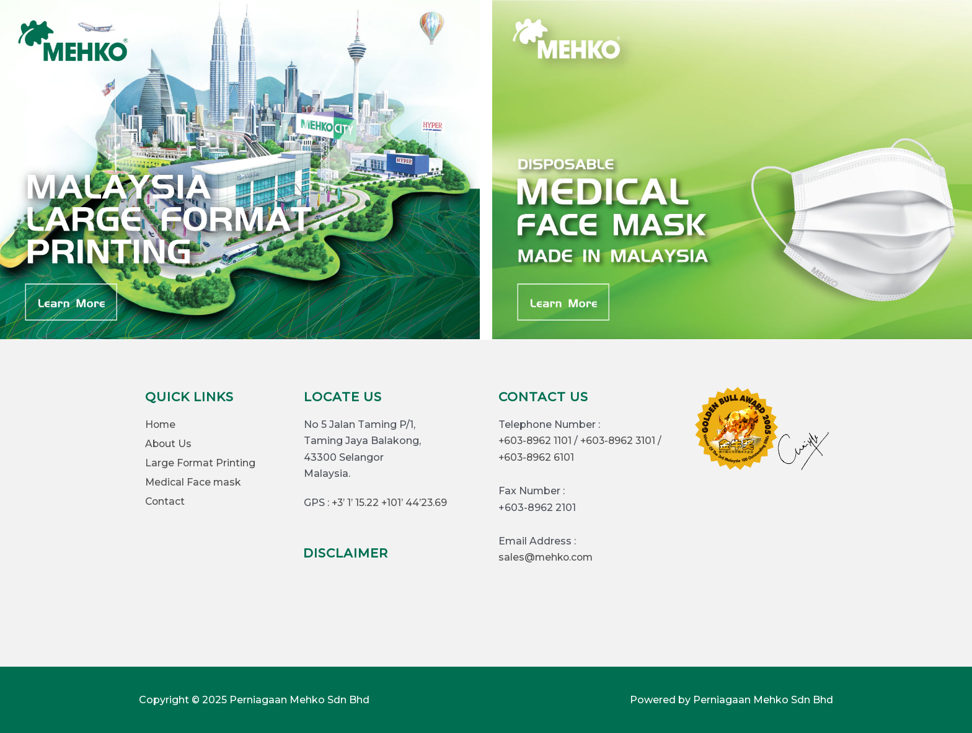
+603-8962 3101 (621, 440)
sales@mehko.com (547, 557)
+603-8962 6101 (537, 457)
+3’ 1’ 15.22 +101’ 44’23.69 (390, 503)
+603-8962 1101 (535, 440)
